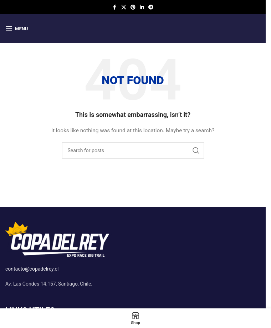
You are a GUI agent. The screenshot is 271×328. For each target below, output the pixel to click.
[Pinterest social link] (133, 7)
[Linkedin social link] (142, 7)
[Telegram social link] (150, 7)
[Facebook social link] (115, 7)
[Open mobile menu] (16, 28)
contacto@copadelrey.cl (31, 269)
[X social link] (123, 7)
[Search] (133, 150)
